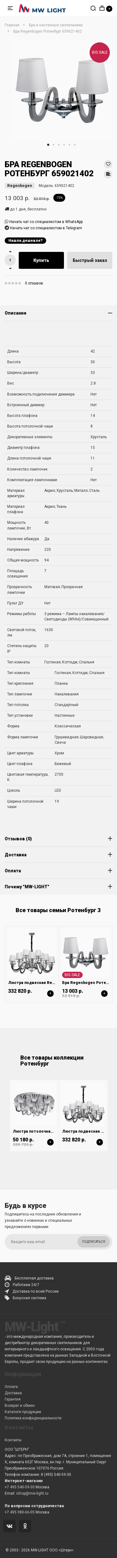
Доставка (16, 854)
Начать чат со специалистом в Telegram (46, 228)
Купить (41, 260)
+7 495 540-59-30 (20, 1487)
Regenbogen (19, 185)
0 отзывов (34, 283)
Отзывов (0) (18, 838)
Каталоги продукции (23, 1412)
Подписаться (93, 1241)
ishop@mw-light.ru (32, 1493)
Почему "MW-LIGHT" (27, 886)
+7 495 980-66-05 (20, 1512)
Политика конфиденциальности (33, 1418)
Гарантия (13, 1399)
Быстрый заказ (90, 260)
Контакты (13, 1440)
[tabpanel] (62, 91)
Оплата (13, 870)
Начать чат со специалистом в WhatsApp (46, 222)
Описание (16, 313)
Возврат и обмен (20, 1405)
